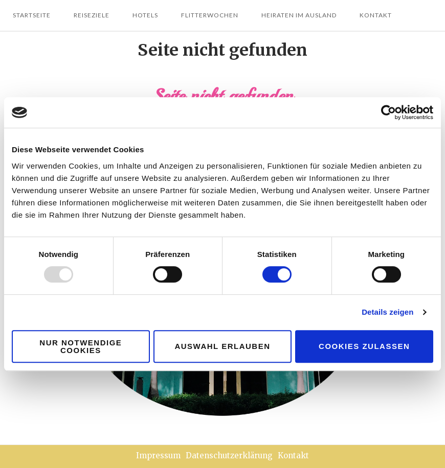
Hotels (145, 15)
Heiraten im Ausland (299, 15)
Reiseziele (91, 15)
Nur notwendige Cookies (80, 346)
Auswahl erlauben (222, 346)
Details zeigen (387, 312)
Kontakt (376, 15)
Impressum (158, 455)
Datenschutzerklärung (229, 455)
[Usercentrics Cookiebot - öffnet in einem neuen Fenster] (388, 112)
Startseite (32, 15)
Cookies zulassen (364, 346)
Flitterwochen (209, 15)
